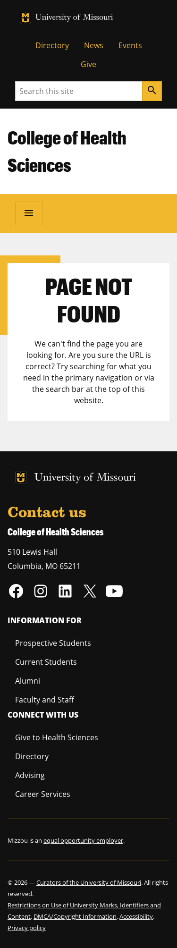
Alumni (27, 681)
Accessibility (136, 916)
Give (88, 64)
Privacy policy (27, 927)
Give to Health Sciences (56, 737)
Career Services (42, 794)
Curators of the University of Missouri (88, 882)
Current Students (46, 662)
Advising (30, 775)
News (93, 45)
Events (130, 45)
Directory (52, 45)
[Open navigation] (28, 213)
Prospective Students (53, 643)
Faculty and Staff (44, 699)
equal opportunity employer (83, 840)
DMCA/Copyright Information (75, 916)
